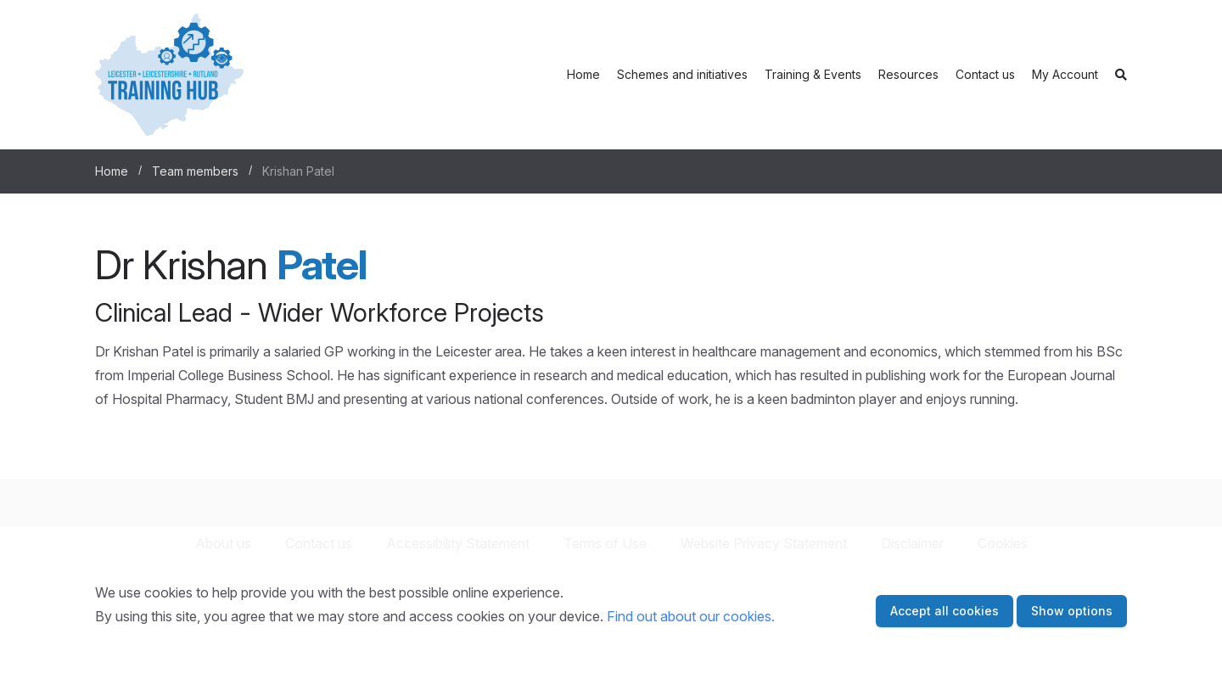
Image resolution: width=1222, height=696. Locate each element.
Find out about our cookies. (691, 616)
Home (583, 74)
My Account (1065, 74)
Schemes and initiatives (682, 74)
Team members (195, 171)
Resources (908, 74)
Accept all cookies (944, 610)
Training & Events (813, 74)
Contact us (985, 74)
